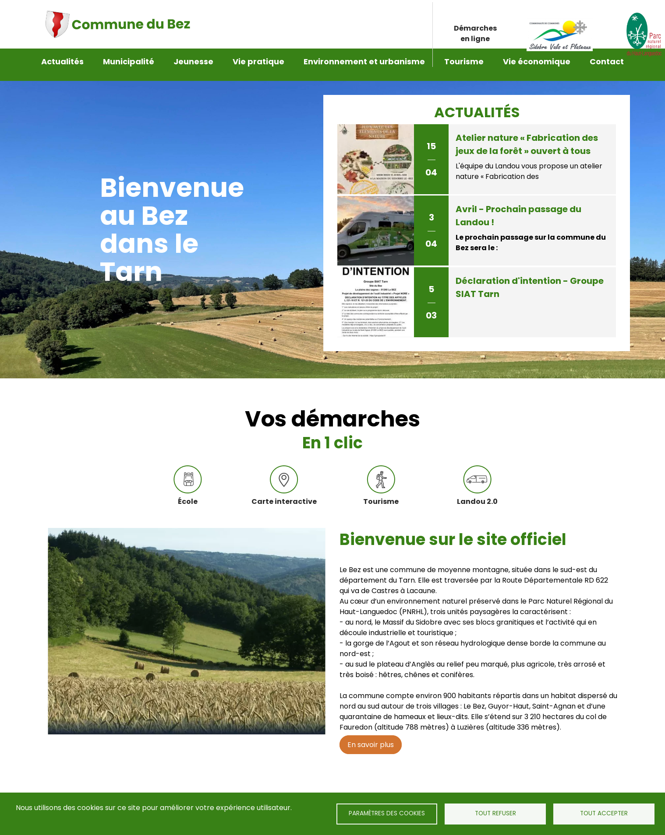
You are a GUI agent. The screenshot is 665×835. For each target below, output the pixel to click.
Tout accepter (604, 813)
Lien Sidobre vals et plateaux (560, 25)
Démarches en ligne (475, 25)
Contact (607, 61)
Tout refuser (495, 813)
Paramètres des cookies (387, 813)
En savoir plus (370, 738)
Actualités (62, 61)
